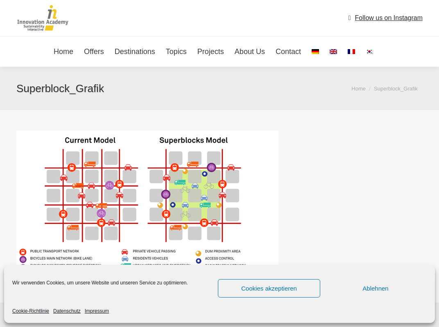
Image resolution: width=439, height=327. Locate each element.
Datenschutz (67, 311)
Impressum (97, 311)
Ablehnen (375, 288)
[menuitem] (315, 51)
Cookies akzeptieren (269, 288)
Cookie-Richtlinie (30, 311)
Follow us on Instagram (389, 17)
